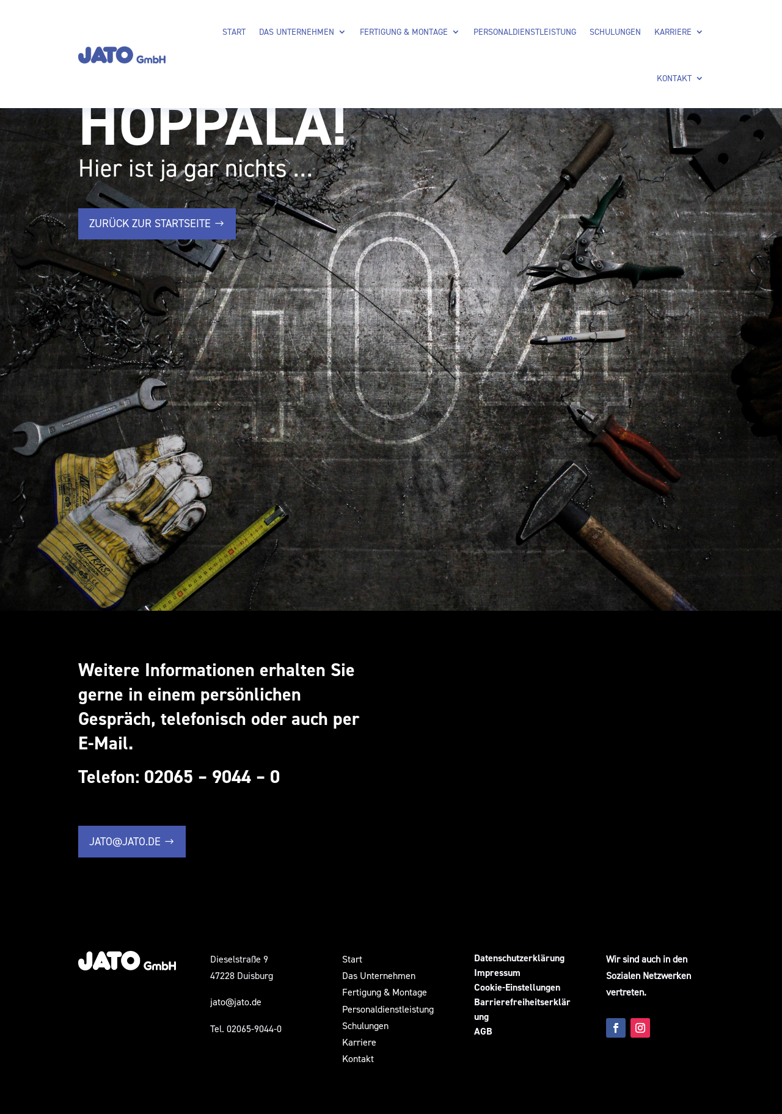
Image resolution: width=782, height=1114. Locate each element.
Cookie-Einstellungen (517, 987)
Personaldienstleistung (524, 31)
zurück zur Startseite (150, 223)
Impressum (497, 972)
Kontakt (674, 78)
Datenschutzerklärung (519, 958)
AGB (483, 1031)
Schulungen (615, 31)
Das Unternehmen (296, 31)
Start (234, 31)
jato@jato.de (125, 841)
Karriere (673, 31)
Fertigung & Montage (404, 31)
